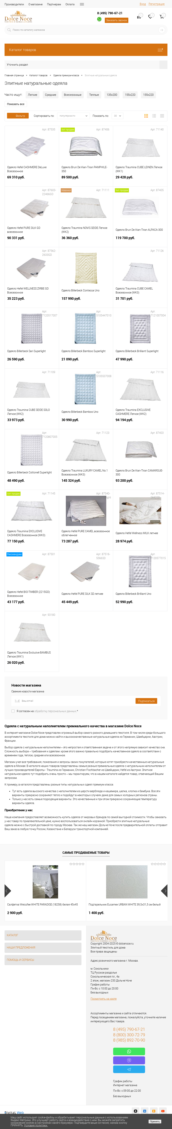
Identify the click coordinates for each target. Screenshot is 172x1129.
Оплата (70, 4)
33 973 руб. (31, 423)
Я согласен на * (47, 711)
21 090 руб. (86, 362)
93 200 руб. (140, 483)
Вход (143, 3)
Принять (155, 1121)
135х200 (112, 95)
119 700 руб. (140, 241)
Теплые (94, 95)
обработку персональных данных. (55, 711)
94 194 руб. (140, 423)
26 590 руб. (31, 362)
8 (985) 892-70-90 (129, 1040)
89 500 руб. (86, 180)
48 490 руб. (31, 483)
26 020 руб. (31, 665)
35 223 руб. (31, 301)
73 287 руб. (86, 544)
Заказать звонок (116, 20)
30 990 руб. (86, 423)
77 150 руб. (31, 544)
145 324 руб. (86, 483)
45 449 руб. (86, 605)
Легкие (32, 95)
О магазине (35, 4)
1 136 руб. (123, 913)
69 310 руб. (31, 180)
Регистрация (157, 3)
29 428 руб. (140, 180)
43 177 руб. (31, 605)
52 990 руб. (140, 605)
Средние (50, 95)
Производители (14, 4)
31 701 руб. (140, 301)
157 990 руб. (86, 301)
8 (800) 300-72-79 (129, 1034)
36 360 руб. (86, 241)
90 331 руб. (31, 241)
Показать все (15, 104)
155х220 (130, 95)
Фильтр (18, 115)
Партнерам (54, 4)
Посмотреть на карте (104, 998)
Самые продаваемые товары (86, 852)
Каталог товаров (86, 50)
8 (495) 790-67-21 (109, 13)
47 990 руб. (140, 362)
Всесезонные (72, 95)
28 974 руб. (140, 544)
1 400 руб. (69, 913)
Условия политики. (36, 1125)
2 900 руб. (15, 913)
